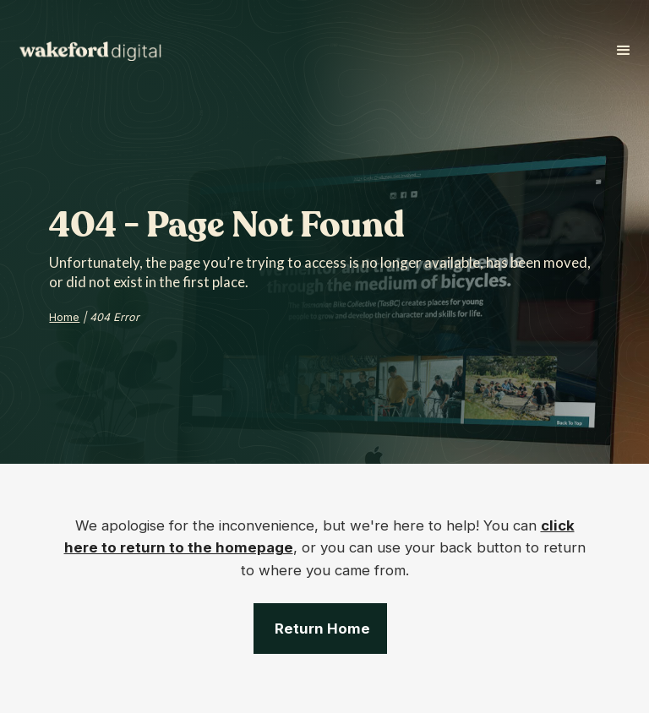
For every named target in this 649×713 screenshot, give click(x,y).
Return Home (322, 628)
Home (64, 317)
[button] (623, 50)
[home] (97, 50)
